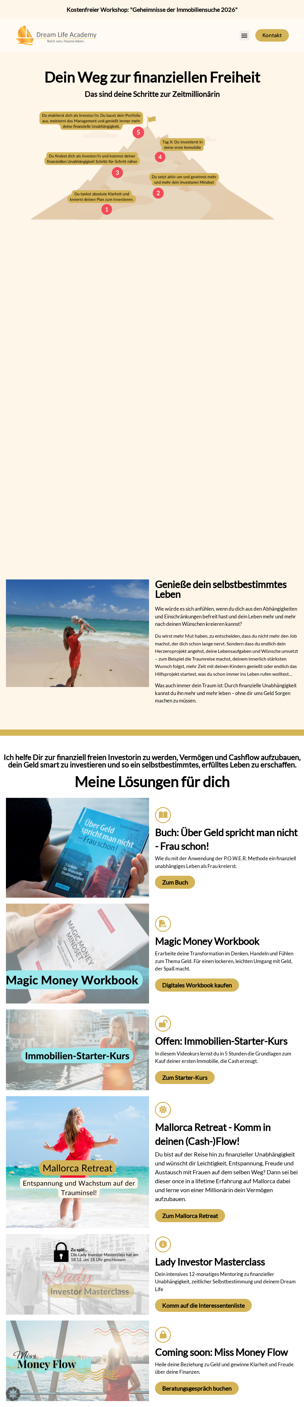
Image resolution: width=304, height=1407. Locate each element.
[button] (244, 35)
